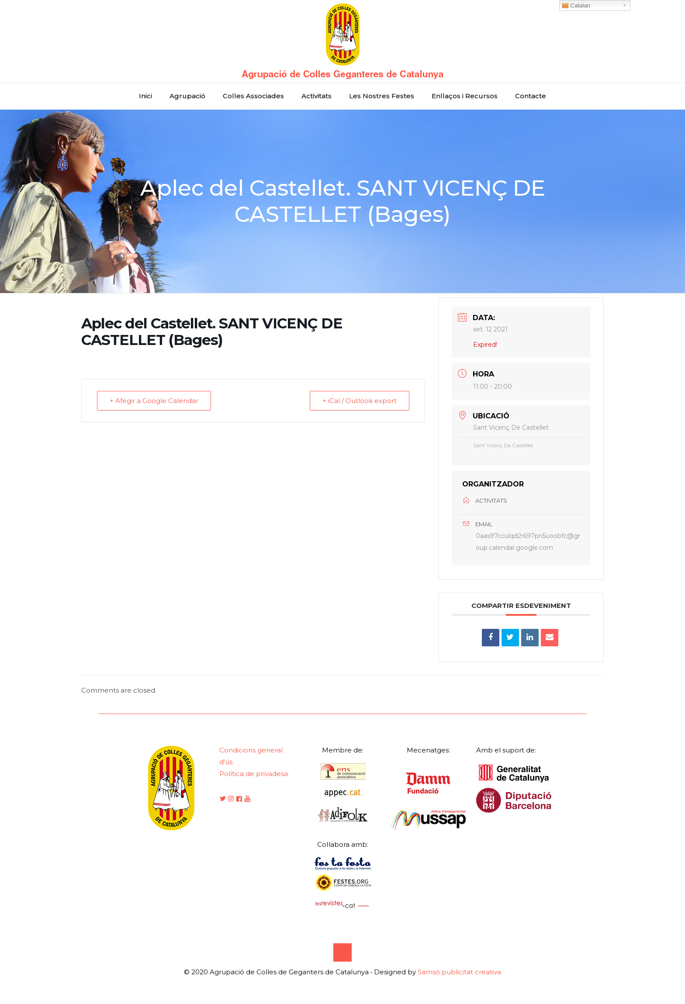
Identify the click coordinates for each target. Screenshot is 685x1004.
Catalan (576, 5)
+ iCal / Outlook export (359, 401)
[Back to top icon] (342, 952)
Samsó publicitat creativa (459, 972)
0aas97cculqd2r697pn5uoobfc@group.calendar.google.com (528, 542)
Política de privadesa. (254, 773)
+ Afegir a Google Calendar (154, 401)
